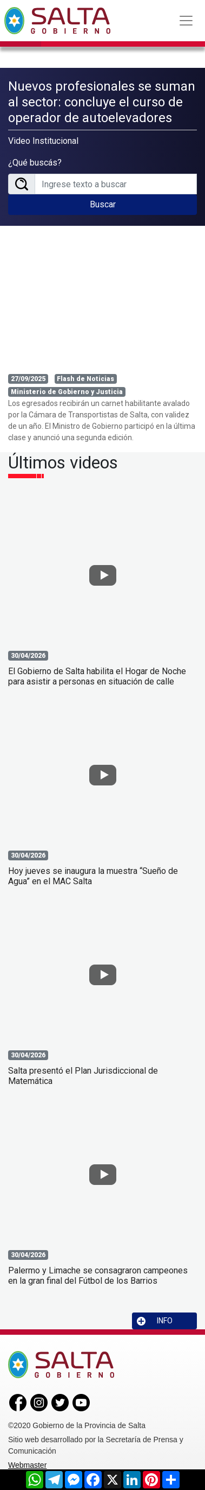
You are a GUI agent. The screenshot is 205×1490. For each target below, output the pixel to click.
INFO (155, 1321)
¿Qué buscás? (35, 162)
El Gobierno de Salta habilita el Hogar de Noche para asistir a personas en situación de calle (97, 676)
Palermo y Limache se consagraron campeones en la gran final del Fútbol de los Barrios (98, 1275)
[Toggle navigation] (186, 20)
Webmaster (27, 1465)
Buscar (103, 204)
